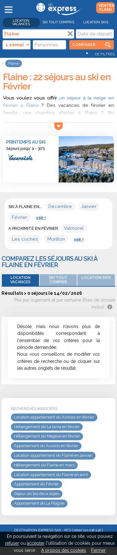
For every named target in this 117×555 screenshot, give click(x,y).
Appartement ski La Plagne (39, 503)
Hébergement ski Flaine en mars (44, 465)
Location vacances (21, 22)
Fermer (98, 550)
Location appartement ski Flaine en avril (51, 474)
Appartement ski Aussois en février (46, 445)
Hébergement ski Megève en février (47, 436)
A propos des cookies (63, 550)
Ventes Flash (106, 7)
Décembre (60, 206)
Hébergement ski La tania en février (47, 426)
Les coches (25, 239)
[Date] (95, 34)
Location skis (95, 22)
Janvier (88, 206)
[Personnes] (49, 44)
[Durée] (16, 44)
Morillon (56, 239)
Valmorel (74, 228)
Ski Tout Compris (58, 22)
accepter (36, 543)
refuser (12, 543)
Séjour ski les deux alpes (36, 493)
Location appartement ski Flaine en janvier (53, 455)
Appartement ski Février (36, 484)
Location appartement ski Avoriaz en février (54, 417)
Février (19, 217)
